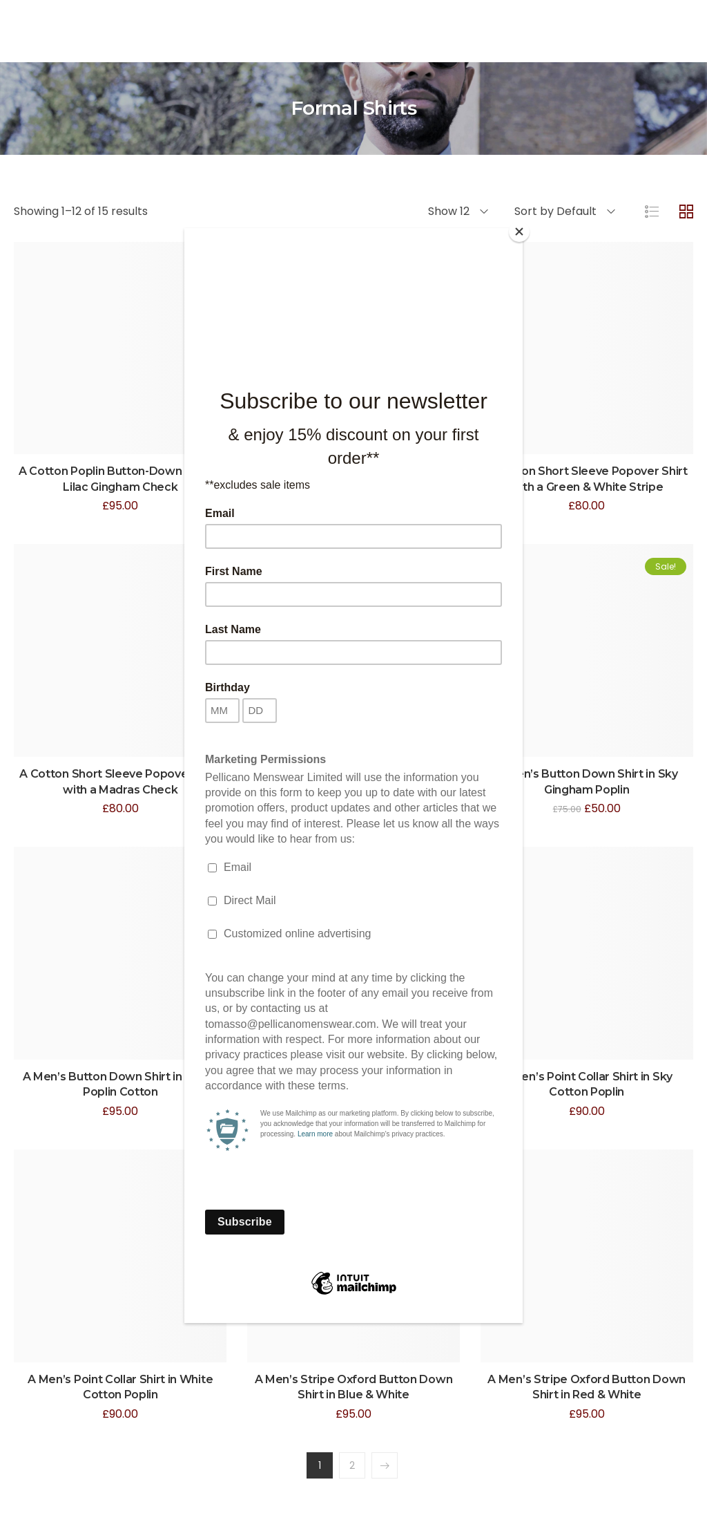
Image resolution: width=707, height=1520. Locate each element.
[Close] (519, 231)
